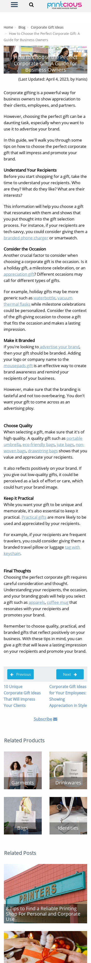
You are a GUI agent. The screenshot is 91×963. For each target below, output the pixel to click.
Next (70, 674)
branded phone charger (26, 238)
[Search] (31, 4)
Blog (21, 27)
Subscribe (43, 719)
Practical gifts (34, 517)
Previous (20, 674)
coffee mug (57, 602)
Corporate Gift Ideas (47, 27)
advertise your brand (59, 346)
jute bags (65, 444)
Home (8, 27)
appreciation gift (19, 274)
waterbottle (44, 298)
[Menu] (14, 4)
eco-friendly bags (39, 444)
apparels (37, 602)
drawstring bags (43, 451)
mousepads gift (18, 365)
